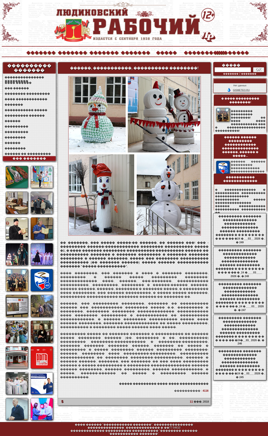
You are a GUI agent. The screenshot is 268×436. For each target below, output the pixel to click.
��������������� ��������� (24, 77)
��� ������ (17, 88)
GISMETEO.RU (241, 90)
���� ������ (18, 82)
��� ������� (29, 158)
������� (40, 52)
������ (12, 121)
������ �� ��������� (28, 153)
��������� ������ (25, 115)
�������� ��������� (27, 93)
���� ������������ (26, 99)
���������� (198, 52)
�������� (229, 52)
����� (166, 52)
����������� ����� (26, 110)
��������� (16, 126)
